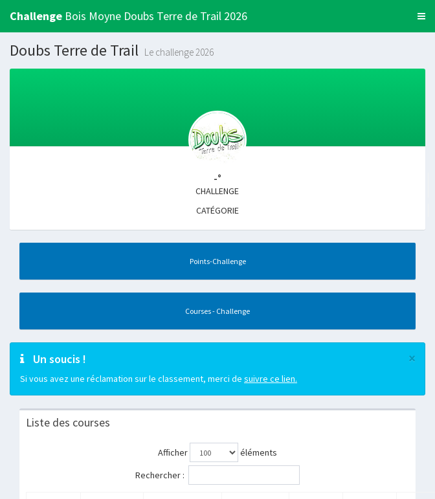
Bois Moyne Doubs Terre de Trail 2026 (128, 15)
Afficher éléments (217, 452)
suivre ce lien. (270, 378)
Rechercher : (217, 475)
